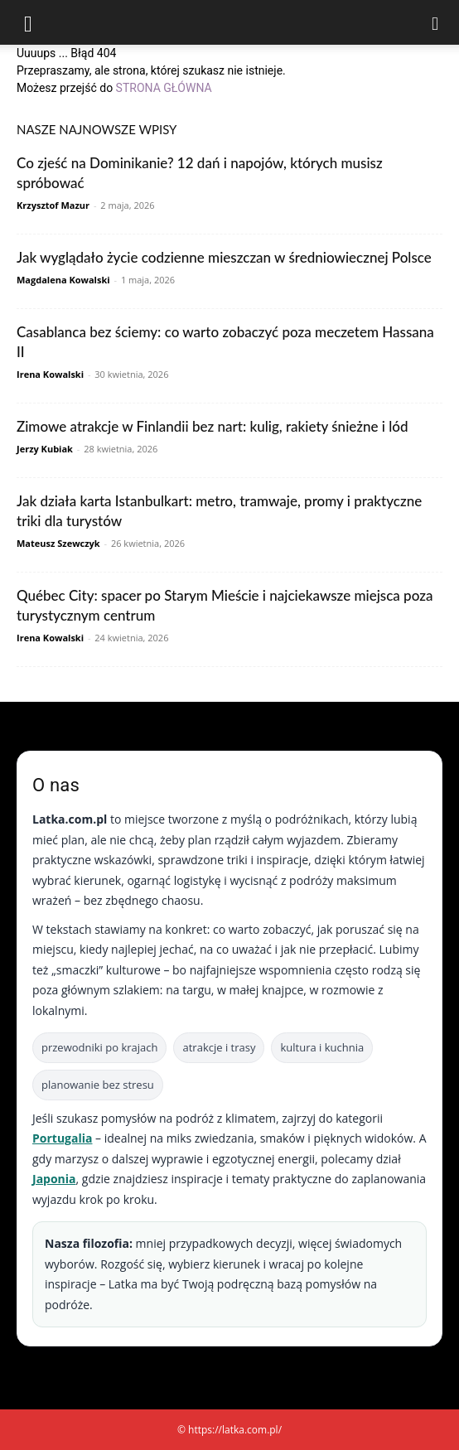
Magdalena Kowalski (63, 279)
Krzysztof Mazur (53, 205)
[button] (28, 22)
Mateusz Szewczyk (58, 543)
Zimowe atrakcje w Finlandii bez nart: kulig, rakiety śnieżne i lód (212, 426)
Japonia (54, 1179)
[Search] (436, 22)
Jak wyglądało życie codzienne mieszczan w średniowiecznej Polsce (224, 257)
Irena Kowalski (50, 374)
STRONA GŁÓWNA (164, 87)
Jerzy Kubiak (45, 448)
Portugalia (62, 1138)
